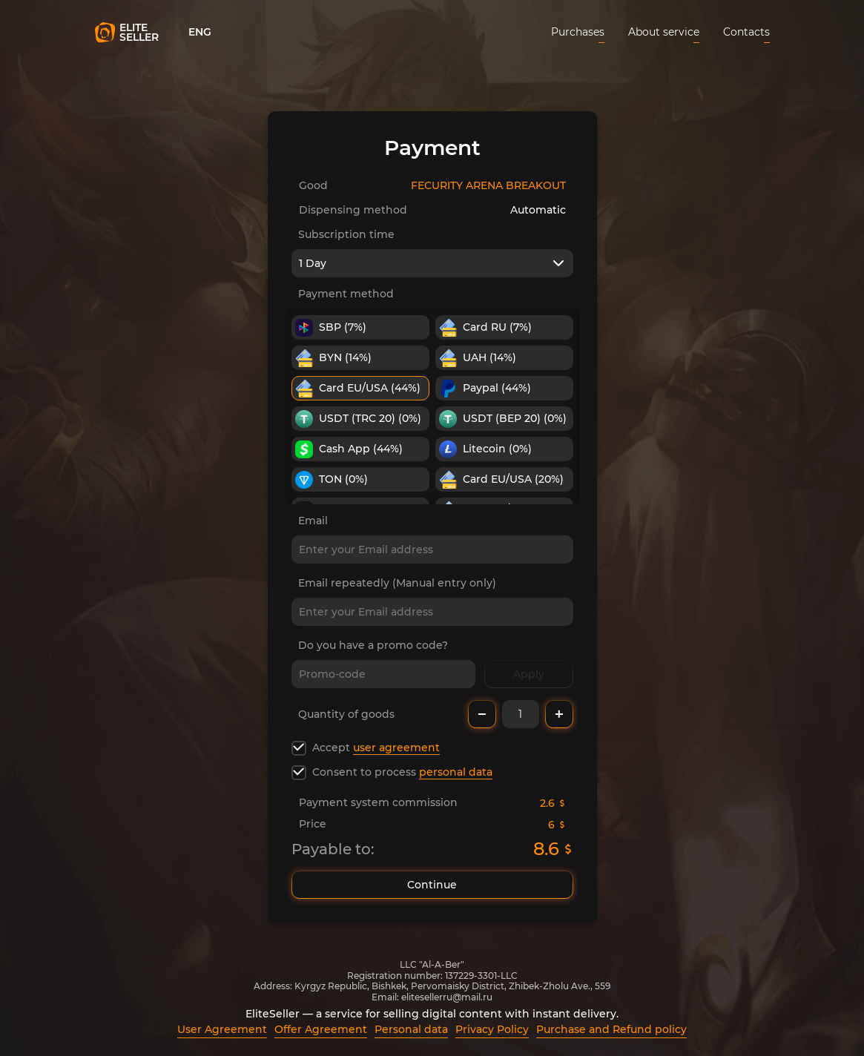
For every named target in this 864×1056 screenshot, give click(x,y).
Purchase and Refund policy (611, 1029)
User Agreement (222, 1029)
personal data (455, 772)
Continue (432, 885)
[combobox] (432, 263)
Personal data (411, 1029)
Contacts (746, 32)
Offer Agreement (320, 1029)
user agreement (396, 747)
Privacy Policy (492, 1029)
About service (663, 32)
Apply (528, 674)
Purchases (577, 32)
